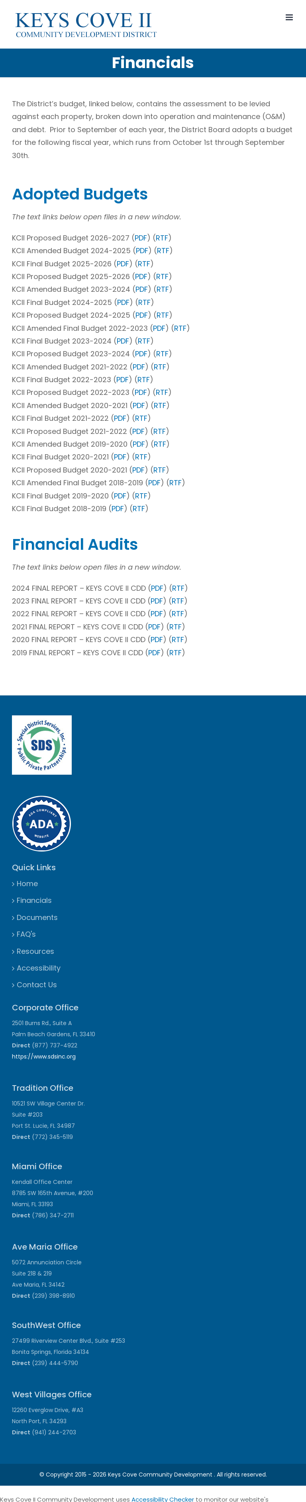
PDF (141, 238)
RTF (162, 238)
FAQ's (26, 934)
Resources (35, 951)
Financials (34, 900)
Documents (37, 917)
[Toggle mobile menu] (290, 17)
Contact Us (37, 985)
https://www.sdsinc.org (44, 1057)
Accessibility (39, 968)
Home (27, 884)
